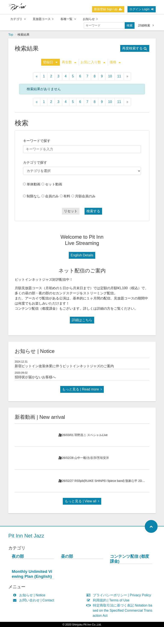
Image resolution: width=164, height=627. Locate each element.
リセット (71, 211)
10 (110, 76)
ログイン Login (141, 9)
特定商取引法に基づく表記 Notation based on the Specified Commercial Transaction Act (120, 610)
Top (10, 34)
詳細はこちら (82, 320)
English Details (82, 255)
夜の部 (18, 556)
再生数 (69, 62)
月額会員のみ (85, 196)
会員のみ (52, 196)
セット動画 (53, 184)
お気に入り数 (93, 62)
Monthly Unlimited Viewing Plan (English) (32, 574)
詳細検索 (146, 25)
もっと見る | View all (82, 501)
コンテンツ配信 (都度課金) (129, 558)
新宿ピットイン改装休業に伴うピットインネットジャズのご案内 (64, 366)
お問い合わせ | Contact (34, 600)
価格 (115, 62)
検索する (93, 211)
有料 (66, 196)
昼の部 (67, 556)
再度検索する (134, 48)
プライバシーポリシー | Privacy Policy (119, 595)
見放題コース (43, 19)
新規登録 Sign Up (108, 9)
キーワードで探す (36, 141)
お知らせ (90, 19)
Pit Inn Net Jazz (26, 536)
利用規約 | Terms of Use (108, 600)
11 (119, 76)
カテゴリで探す (35, 162)
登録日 (50, 62)
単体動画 (33, 184)
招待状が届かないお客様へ (35, 377)
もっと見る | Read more (82, 389)
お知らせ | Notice (30, 595)
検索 (130, 25)
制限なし (33, 196)
